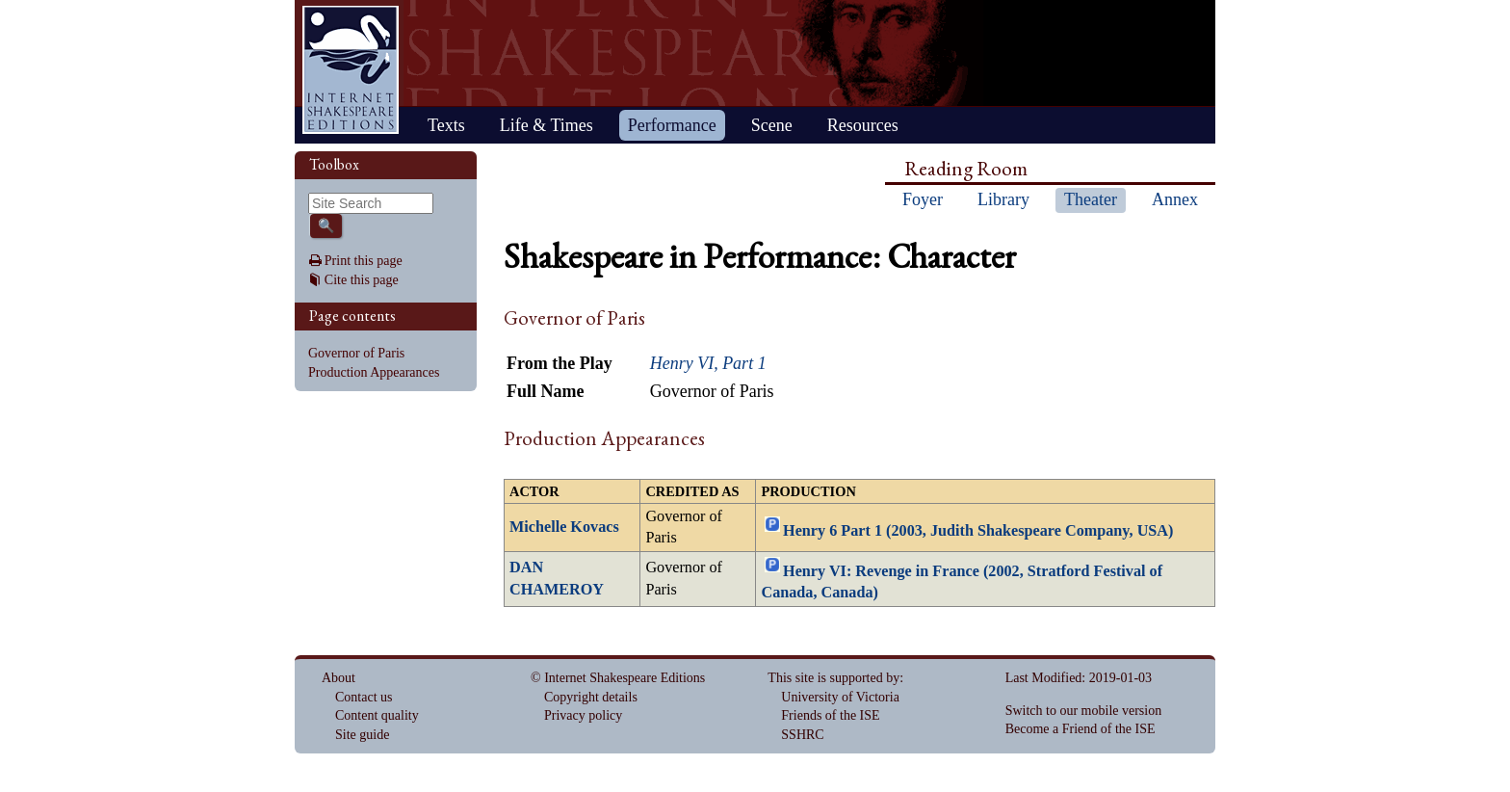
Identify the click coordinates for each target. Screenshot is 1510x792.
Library (1003, 199)
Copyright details (591, 697)
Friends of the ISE (830, 715)
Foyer (922, 199)
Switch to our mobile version (1083, 710)
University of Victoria (840, 697)
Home (350, 70)
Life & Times (546, 125)
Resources (862, 125)
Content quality (377, 715)
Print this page (364, 260)
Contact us (364, 697)
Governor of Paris (356, 353)
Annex (1175, 199)
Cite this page (362, 280)
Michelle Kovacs (564, 527)
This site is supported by (833, 678)
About (338, 678)
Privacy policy (583, 715)
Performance (672, 125)
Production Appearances (373, 372)
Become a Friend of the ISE (1080, 729)
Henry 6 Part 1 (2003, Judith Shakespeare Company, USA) (978, 530)
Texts (446, 125)
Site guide (362, 734)
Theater (1090, 199)
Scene (772, 125)
